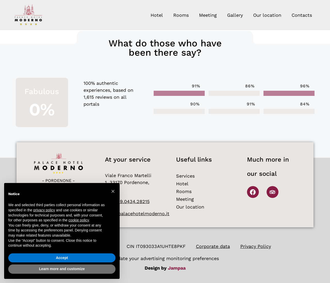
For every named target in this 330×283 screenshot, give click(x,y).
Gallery (235, 15)
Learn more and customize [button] (62, 269)
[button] (113, 191)
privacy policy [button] (44, 210)
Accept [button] (62, 258)
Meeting (208, 15)
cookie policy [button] (78, 220)
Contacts (302, 15)
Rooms (181, 15)
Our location (267, 15)
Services (185, 176)
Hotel (157, 15)
